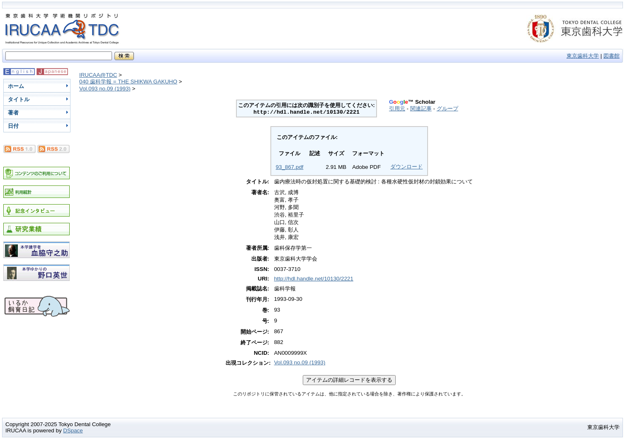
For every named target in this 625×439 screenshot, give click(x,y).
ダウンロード (406, 166)
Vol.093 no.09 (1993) (105, 88)
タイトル (18, 99)
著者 (13, 113)
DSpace (73, 430)
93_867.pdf (290, 167)
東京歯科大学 (583, 56)
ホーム (16, 86)
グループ (447, 108)
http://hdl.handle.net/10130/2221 (313, 279)
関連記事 (421, 108)
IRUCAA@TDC (98, 75)
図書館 (611, 56)
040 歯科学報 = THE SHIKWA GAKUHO (128, 81)
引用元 (397, 108)
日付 (13, 126)
